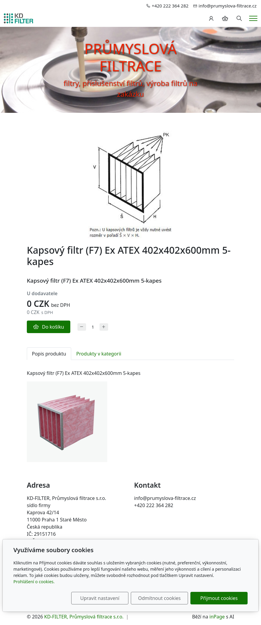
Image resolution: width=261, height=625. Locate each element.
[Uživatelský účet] (211, 18)
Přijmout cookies (218, 598)
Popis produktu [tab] (49, 353)
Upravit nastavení (99, 598)
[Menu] (253, 18)
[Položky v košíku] (224, 18)
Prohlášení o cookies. (34, 581)
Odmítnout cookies (159, 598)
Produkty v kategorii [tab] (98, 353)
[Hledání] (239, 18)
